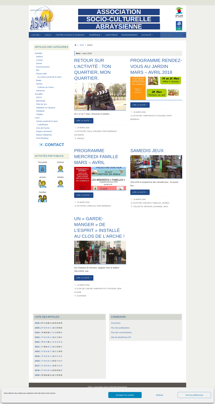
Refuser (159, 395)
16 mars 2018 (139, 112)
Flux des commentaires (121, 332)
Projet (80, 138)
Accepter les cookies (125, 395)
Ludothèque (42, 124)
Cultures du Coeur (45, 87)
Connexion (116, 323)
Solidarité (40, 111)
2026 (37, 323)
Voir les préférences (194, 395)
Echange (158, 207)
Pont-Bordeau (109, 131)
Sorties (39, 84)
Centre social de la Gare (47, 121)
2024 (37, 332)
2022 (37, 342)
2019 (37, 356)
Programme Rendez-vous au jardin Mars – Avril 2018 (156, 66)
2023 (37, 337)
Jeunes (165, 203)
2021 (37, 347)
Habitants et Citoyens (154, 116)
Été (37, 70)
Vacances (79, 135)
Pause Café (41, 73)
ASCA (89, 131)
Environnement (43, 67)
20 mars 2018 (83, 128)
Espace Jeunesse (44, 131)
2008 (37, 375)
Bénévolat (40, 101)
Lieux (37, 118)
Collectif (138, 207)
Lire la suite (84, 121)
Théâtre (39, 114)
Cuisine (39, 60)
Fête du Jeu (41, 104)
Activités (81, 131)
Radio (38, 80)
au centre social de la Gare (49, 77)
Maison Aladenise (44, 135)
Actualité (39, 94)
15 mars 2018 (139, 199)
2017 (37, 365)
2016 (37, 370)
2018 (82, 45)
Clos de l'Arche (85, 289)
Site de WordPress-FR (121, 337)
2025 (37, 328)
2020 (37, 351)
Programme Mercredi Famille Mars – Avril (96, 156)
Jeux (165, 207)
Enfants (147, 203)
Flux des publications (120, 328)
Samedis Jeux (147, 150)
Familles (91, 206)
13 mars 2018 (83, 285)
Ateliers (97, 131)
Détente (148, 207)
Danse (39, 63)
